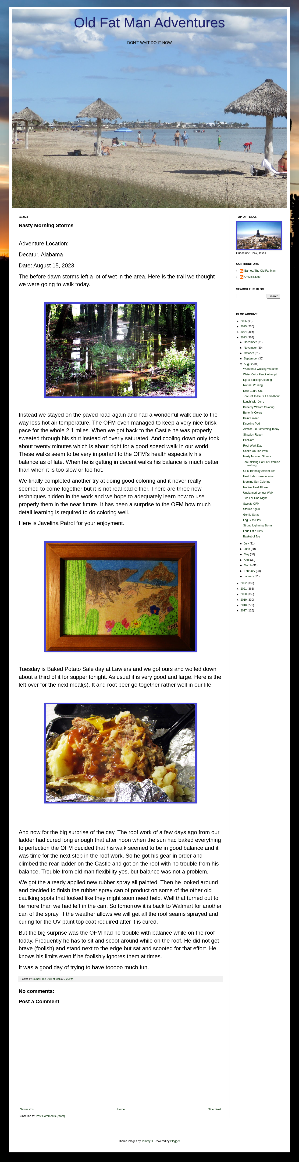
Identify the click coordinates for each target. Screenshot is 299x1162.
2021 (244, 588)
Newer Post (27, 1109)
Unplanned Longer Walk (258, 492)
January (249, 576)
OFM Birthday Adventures (259, 471)
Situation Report (253, 434)
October (249, 353)
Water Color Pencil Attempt (260, 374)
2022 (244, 583)
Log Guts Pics (252, 520)
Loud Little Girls (253, 531)
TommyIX (147, 1141)
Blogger (175, 1141)
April (247, 560)
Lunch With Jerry (253, 401)
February (250, 571)
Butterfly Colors (252, 412)
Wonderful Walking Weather (260, 368)
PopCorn (248, 440)
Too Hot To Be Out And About (261, 396)
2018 (244, 605)
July (247, 543)
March (248, 565)
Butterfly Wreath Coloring (258, 407)
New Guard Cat (253, 390)
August (248, 364)
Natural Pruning (253, 385)
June (247, 549)
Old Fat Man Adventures (149, 22)
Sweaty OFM (251, 503)
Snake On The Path (255, 451)
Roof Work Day (252, 445)
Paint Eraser (251, 418)
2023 (244, 337)
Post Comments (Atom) (50, 1116)
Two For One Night (255, 498)
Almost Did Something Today (261, 429)
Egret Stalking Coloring (257, 379)
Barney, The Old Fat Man (260, 270)
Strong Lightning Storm (257, 525)
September (251, 358)
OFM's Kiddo (252, 276)
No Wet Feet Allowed (256, 487)
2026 (244, 321)
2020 (244, 594)
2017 (244, 610)
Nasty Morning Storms (257, 456)
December (251, 342)
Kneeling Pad (251, 423)
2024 (244, 331)
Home (121, 1109)
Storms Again (251, 509)
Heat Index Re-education (258, 476)
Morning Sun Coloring (256, 481)
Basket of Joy (251, 536)
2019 (244, 599)
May (247, 554)
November (251, 347)
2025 (244, 326)
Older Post (214, 1109)
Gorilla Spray (251, 514)
